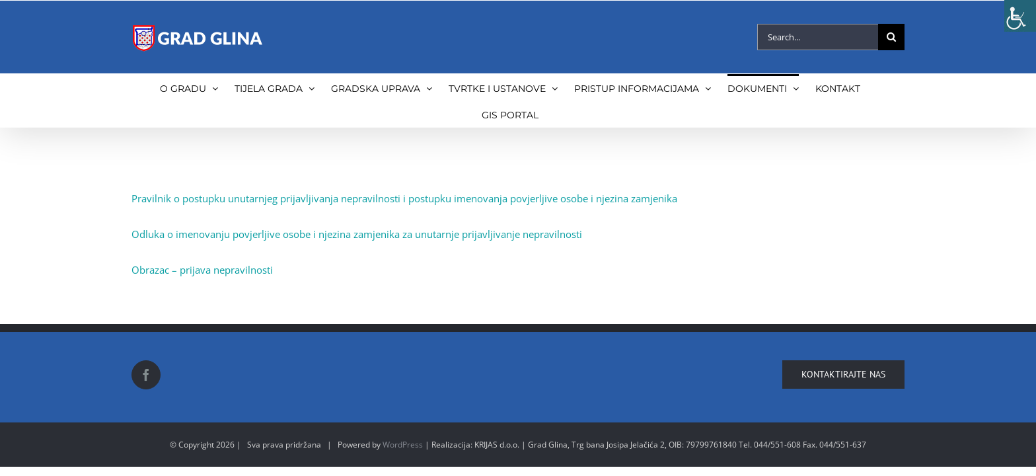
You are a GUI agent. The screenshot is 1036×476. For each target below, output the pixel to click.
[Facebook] (146, 374)
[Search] (891, 37)
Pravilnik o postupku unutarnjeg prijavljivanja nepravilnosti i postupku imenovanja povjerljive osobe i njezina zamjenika (404, 198)
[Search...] (817, 37)
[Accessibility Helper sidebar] (1020, 16)
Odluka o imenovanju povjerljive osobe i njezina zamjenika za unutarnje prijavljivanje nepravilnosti (356, 234)
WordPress (403, 444)
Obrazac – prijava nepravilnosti (202, 269)
